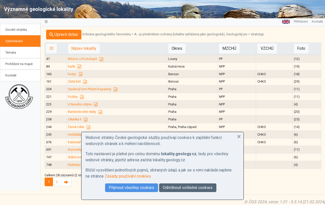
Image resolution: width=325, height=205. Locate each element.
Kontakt (10, 75)
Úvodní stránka (16, 29)
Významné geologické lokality (38, 9)
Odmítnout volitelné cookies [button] (187, 187)
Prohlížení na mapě (19, 64)
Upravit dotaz (63, 34)
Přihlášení (301, 21)
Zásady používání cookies (128, 176)
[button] (239, 137)
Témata (10, 52)
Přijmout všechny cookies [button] (131, 187)
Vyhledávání (14, 41)
